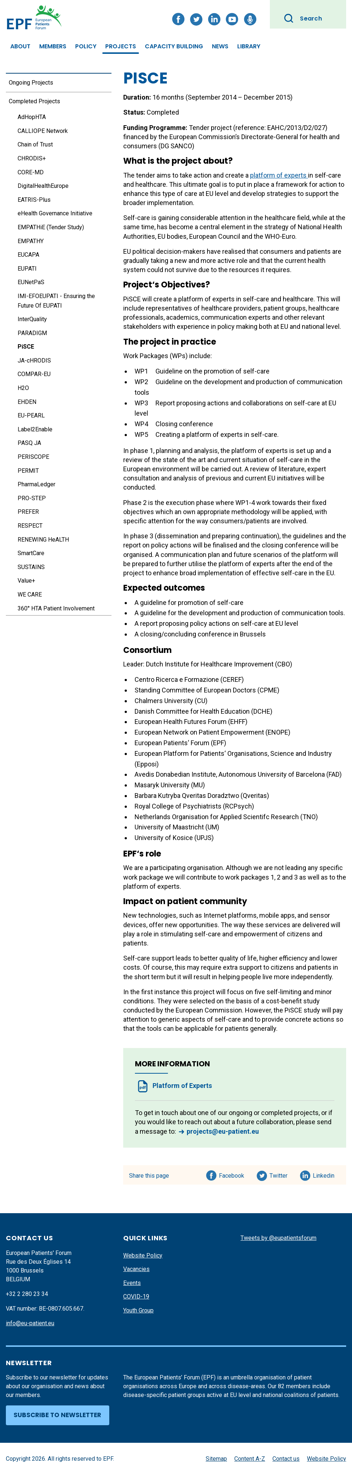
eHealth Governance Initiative (55, 213)
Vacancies (136, 1269)
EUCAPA (28, 254)
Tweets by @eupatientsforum (278, 1237)
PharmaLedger (36, 484)
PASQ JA (29, 442)
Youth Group (138, 1310)
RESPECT (30, 525)
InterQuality (32, 319)
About (20, 46)
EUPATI (27, 268)
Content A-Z (249, 1458)
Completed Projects (34, 101)
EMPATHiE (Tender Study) (51, 227)
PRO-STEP (32, 498)
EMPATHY (31, 241)
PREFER (28, 511)
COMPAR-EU (34, 374)
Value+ (26, 580)
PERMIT (28, 470)
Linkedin (324, 1174)
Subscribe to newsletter (57, 1415)
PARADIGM (32, 333)
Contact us (286, 1458)
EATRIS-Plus (34, 199)
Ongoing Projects (31, 82)
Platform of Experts (182, 1085)
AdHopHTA (32, 117)
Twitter (281, 1174)
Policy (85, 46)
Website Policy (142, 1255)
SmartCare (31, 553)
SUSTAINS (31, 567)
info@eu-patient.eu (30, 1323)
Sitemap (216, 1458)
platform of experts (279, 175)
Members (52, 46)
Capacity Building (174, 46)
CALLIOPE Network (43, 130)
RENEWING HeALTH (43, 539)
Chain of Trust (35, 144)
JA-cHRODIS (34, 360)
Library (248, 46)
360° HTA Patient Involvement (56, 608)
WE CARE (30, 594)
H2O (23, 387)
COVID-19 (136, 1296)
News (220, 46)
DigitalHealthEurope (43, 185)
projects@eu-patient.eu (223, 1131)
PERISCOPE (33, 456)
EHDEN (27, 401)
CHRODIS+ (32, 158)
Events (132, 1282)
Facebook (231, 1174)
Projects (120, 46)
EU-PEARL (31, 415)
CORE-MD (31, 172)
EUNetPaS (31, 282)
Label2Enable (35, 429)
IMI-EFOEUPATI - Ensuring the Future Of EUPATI (56, 301)
